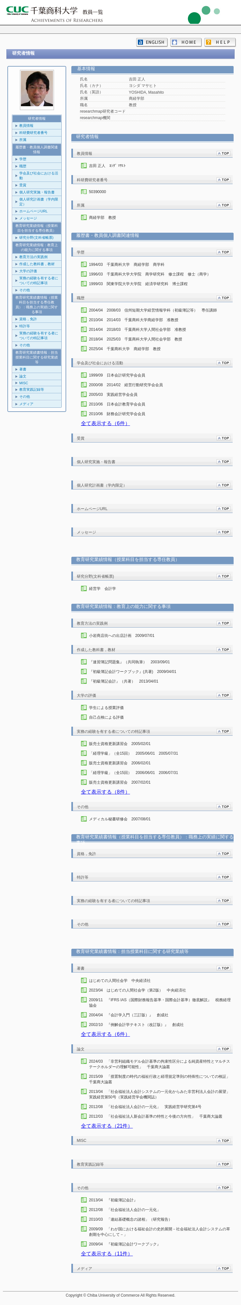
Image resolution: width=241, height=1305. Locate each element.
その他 (24, 290)
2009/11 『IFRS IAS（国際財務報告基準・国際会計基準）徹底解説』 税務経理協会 (160, 1003)
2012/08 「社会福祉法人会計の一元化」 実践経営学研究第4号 (145, 1107)
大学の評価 (28, 271)
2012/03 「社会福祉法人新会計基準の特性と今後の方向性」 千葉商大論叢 (155, 1116)
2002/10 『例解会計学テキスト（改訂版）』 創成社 (136, 1024)
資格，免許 (28, 319)
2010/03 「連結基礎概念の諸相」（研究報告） (130, 1219)
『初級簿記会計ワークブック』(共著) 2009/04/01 (132, 671)
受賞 (22, 185)
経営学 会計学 (102, 588)
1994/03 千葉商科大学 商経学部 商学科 (127, 264)
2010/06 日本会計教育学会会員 (117, 404)
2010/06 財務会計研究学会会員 (117, 414)
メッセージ (28, 218)
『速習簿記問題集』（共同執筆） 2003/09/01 (129, 662)
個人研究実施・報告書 (37, 192)
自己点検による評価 (106, 717)
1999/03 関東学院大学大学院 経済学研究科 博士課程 (138, 284)
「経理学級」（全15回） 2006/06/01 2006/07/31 (133, 772)
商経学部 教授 (102, 217)
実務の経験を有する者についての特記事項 (38, 280)
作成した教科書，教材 (37, 264)
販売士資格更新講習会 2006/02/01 (120, 763)
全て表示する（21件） (107, 1126)
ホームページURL (33, 211)
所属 (22, 140)
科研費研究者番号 (33, 133)
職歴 (22, 166)
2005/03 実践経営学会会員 (113, 394)
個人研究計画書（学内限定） (38, 201)
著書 (22, 369)
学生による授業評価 (106, 707)
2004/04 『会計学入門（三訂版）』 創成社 (128, 1015)
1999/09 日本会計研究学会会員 (117, 375)
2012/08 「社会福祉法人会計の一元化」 (125, 1209)
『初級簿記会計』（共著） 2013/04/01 (123, 681)
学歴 (22, 159)
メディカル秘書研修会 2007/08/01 (120, 819)
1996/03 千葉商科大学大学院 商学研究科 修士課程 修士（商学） (150, 274)
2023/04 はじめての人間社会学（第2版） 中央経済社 (137, 990)
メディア (26, 404)
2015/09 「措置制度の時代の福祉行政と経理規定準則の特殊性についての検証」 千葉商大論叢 (160, 1079)
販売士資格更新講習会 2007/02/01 (120, 782)
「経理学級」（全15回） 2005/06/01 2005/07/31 (133, 753)
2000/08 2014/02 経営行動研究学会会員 (126, 385)
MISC (23, 383)
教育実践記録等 (31, 389)
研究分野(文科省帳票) (36, 237)
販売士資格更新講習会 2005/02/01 (120, 743)
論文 (22, 376)
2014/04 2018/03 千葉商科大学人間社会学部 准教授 (137, 329)
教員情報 (26, 125)
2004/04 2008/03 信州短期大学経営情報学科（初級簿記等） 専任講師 (153, 310)
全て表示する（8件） (105, 792)
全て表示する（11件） (107, 1253)
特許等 (24, 326)
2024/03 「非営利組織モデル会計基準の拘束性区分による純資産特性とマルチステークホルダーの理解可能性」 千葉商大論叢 (159, 1064)
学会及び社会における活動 (38, 175)
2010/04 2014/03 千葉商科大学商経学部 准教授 (134, 320)
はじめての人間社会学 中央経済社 (120, 980)
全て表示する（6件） (105, 423)
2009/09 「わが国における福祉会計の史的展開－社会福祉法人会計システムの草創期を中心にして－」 (159, 1232)
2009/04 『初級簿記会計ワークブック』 (125, 1244)
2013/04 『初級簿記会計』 (113, 1200)
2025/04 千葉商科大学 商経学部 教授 (125, 349)
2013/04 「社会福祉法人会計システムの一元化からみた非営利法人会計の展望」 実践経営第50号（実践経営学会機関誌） (160, 1094)
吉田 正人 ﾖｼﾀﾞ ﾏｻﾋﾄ (107, 165)
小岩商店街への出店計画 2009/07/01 (122, 635)
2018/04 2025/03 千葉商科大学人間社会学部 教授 (136, 339)
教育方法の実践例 (33, 257)
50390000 (97, 192)
